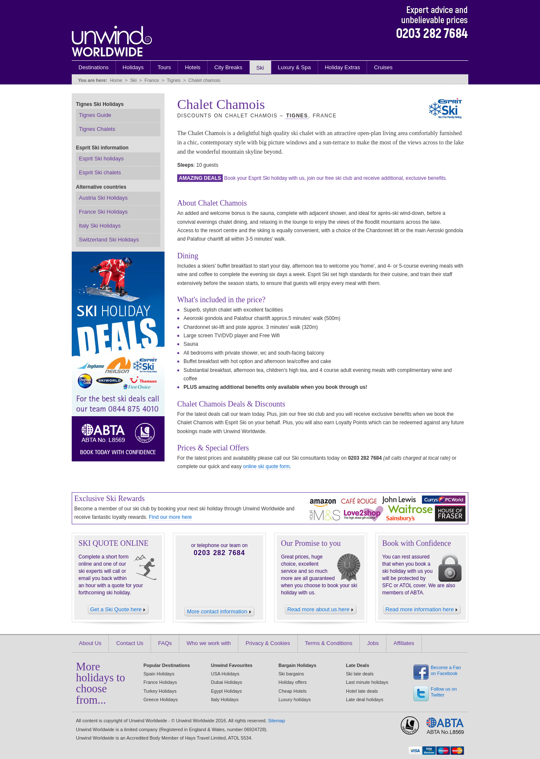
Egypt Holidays (226, 691)
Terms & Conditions (329, 643)
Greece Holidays (160, 699)
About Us (90, 643)
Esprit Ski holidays (101, 158)
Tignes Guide (95, 115)
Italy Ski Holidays (100, 225)
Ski (260, 68)
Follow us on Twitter (444, 692)
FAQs (165, 643)
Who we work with (208, 643)
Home (116, 80)
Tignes (174, 80)
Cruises (383, 67)
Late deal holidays (364, 699)
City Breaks (228, 67)
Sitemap (276, 720)
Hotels (192, 67)
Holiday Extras (342, 67)
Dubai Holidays (226, 682)
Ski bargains (291, 673)
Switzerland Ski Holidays (109, 239)
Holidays (133, 67)
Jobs (372, 643)
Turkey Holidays (159, 691)
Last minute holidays (367, 682)
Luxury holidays (294, 699)
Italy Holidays (224, 699)
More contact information (219, 611)
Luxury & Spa (294, 67)
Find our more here (170, 517)
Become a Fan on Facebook (446, 670)
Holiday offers (292, 682)
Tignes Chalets (97, 129)
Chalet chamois (205, 80)
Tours (164, 67)
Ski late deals (359, 673)
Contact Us (129, 643)
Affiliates (404, 643)
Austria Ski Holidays (103, 198)
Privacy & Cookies (268, 643)
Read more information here (422, 609)
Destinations (93, 67)
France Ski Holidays (103, 212)
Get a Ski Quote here (118, 609)
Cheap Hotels (292, 691)
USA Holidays (225, 673)
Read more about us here (320, 609)
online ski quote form (266, 466)
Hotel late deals (362, 691)
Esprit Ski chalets (100, 172)
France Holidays (160, 682)
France (152, 80)
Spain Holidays (158, 673)
